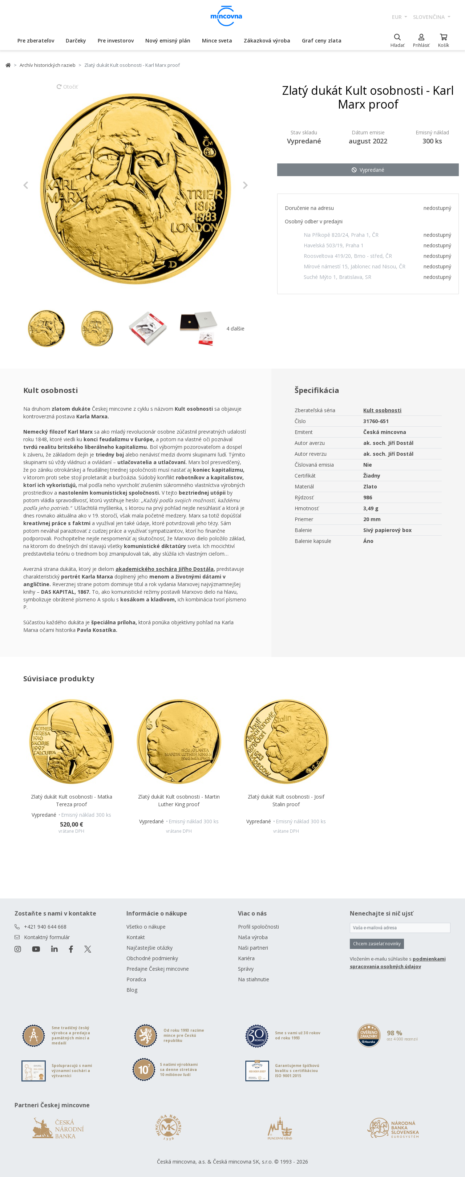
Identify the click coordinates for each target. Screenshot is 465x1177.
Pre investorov (116, 40)
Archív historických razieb (48, 65)
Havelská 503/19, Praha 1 (334, 245)
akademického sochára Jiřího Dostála (165, 568)
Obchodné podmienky (152, 958)
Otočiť (67, 90)
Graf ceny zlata (321, 40)
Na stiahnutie (253, 979)
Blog (131, 989)
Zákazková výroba (267, 40)
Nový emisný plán (167, 40)
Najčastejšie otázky (149, 947)
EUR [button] (397, 16)
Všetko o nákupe (146, 926)
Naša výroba (253, 937)
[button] (40, 185)
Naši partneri (253, 947)
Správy (246, 968)
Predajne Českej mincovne (157, 968)
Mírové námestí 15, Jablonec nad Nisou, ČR (354, 266)
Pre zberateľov (35, 40)
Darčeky (76, 40)
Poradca (136, 979)
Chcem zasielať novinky (377, 944)
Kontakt (135, 937)
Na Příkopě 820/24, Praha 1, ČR (341, 234)
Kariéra (246, 958)
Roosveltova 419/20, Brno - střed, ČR (348, 255)
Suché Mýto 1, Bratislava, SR (337, 276)
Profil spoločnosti (258, 926)
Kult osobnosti (382, 410)
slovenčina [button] (429, 16)
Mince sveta (217, 40)
